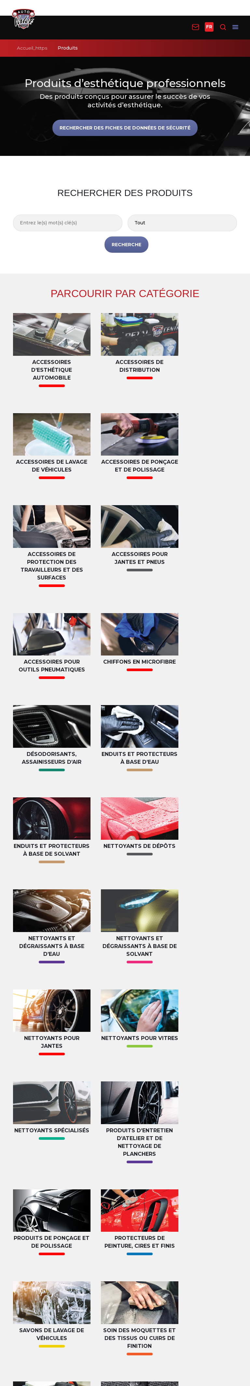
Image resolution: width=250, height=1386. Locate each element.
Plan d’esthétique (40, 1181)
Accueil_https (32, 48)
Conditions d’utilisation (124, 1332)
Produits (145, 1181)
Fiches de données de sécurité (56, 1218)
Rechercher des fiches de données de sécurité (125, 128)
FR (209, 27)
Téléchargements (40, 1260)
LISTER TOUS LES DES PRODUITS (125, 1096)
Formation (30, 1228)
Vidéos (25, 1239)
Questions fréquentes (45, 1249)
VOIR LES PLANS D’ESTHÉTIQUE (125, 1128)
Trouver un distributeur (165, 1191)
